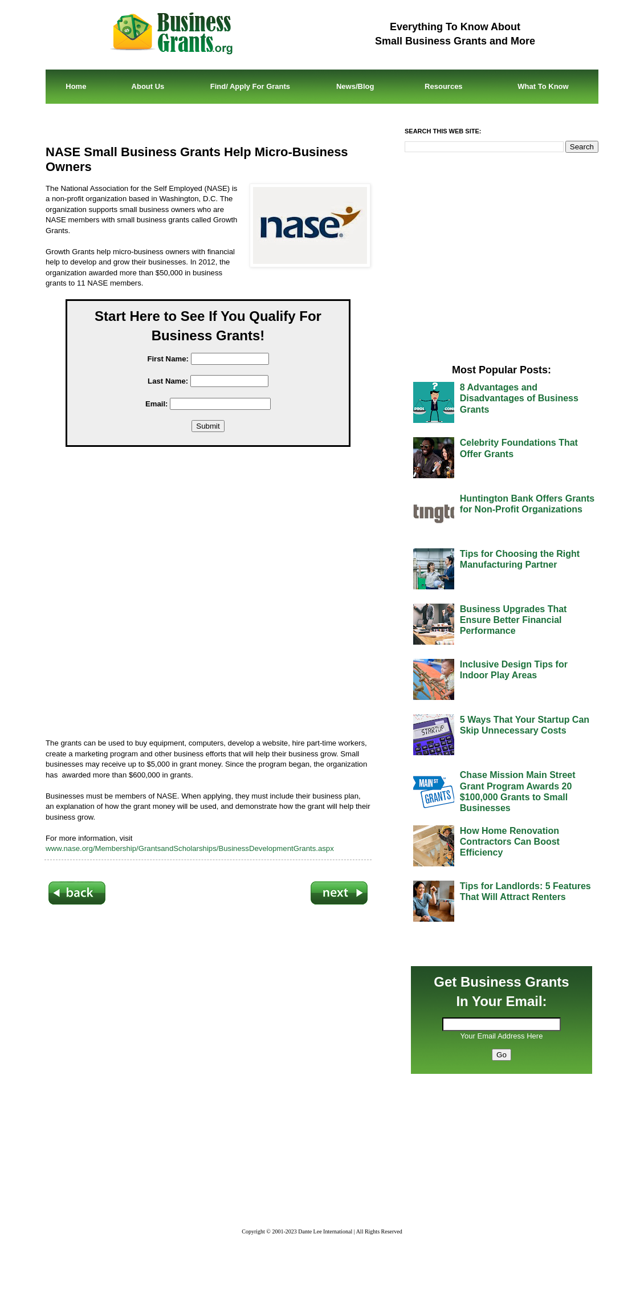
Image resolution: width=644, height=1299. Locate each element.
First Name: (168, 359)
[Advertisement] (217, 595)
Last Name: (168, 381)
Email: (156, 404)
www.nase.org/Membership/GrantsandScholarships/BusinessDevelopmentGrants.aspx (190, 848)
